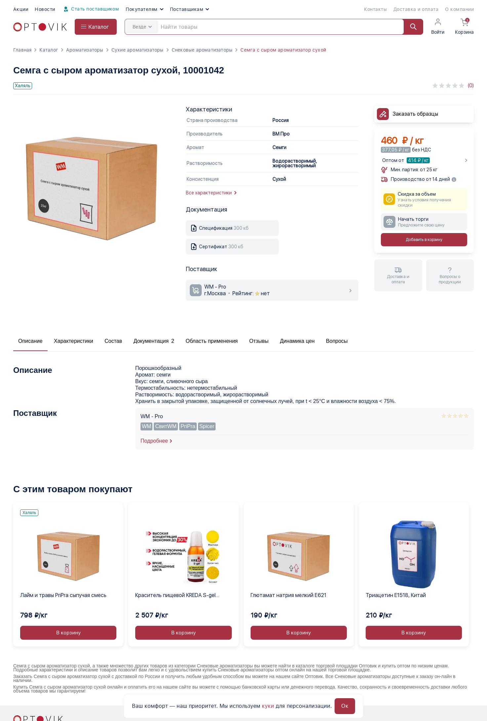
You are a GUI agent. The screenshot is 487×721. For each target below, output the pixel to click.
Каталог (48, 50)
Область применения (211, 341)
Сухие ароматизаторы (137, 50)
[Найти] (410, 27)
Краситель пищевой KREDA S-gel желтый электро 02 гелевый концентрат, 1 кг (175, 595)
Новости (45, 9)
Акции (20, 9)
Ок (344, 706)
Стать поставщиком (90, 9)
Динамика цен (297, 341)
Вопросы (337, 341)
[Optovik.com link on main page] (40, 27)
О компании (459, 9)
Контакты (375, 9)
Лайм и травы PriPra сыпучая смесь (63, 595)
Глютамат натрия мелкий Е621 (288, 595)
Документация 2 (154, 341)
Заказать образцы (415, 114)
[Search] (274, 27)
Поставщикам (189, 9)
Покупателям (144, 9)
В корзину (68, 633)
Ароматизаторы (84, 50)
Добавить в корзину (424, 239)
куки (268, 706)
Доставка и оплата (415, 9)
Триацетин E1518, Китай (396, 595)
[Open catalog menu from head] (96, 27)
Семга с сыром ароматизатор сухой (283, 50)
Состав (113, 341)
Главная (22, 50)
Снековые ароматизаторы (202, 50)
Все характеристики (211, 192)
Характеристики (73, 341)
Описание (30, 341)
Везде (142, 26)
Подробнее (154, 441)
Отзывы (259, 341)
